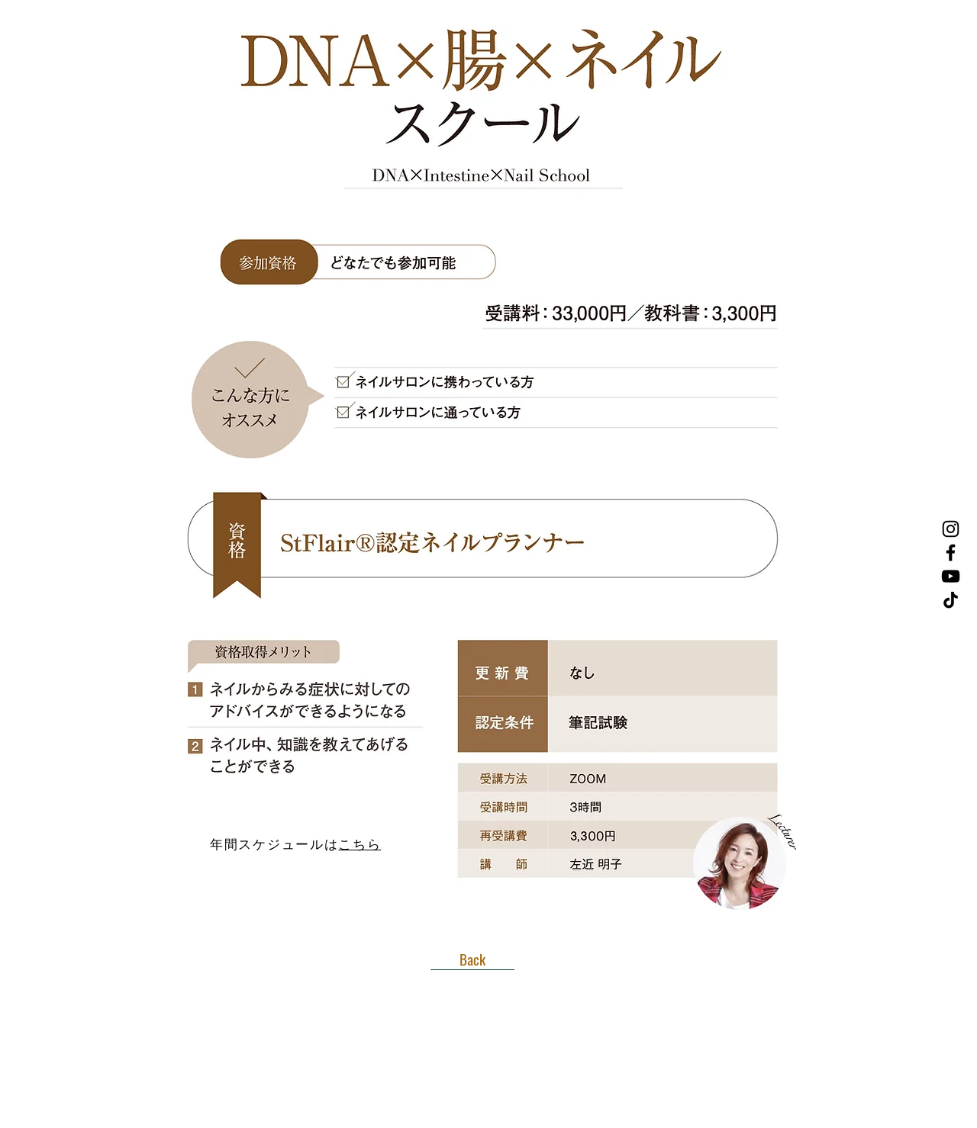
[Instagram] (951, 529)
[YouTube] (951, 576)
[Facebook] (951, 553)
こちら (359, 844)
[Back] (472, 958)
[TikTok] (951, 600)
